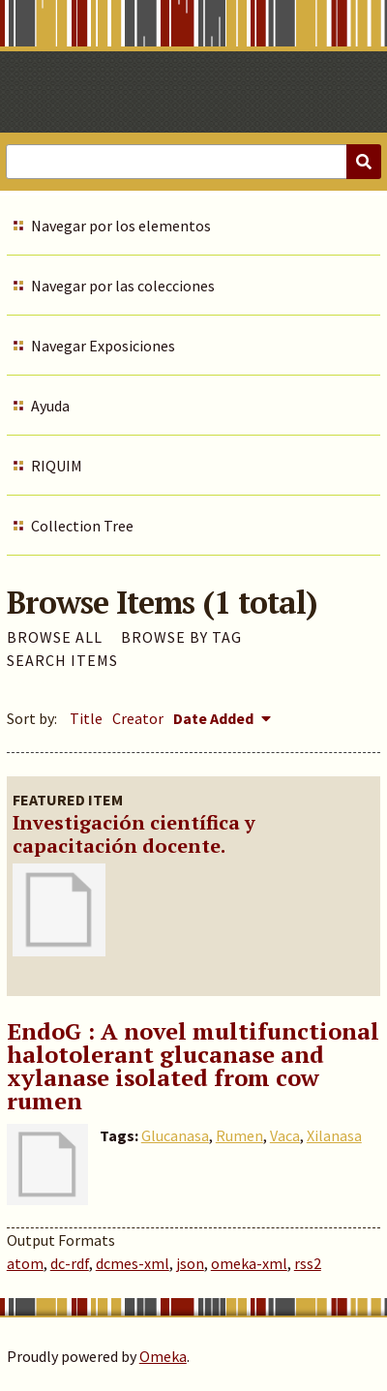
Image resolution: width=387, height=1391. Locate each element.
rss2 (307, 1263)
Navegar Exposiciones (103, 345)
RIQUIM (56, 465)
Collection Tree (82, 525)
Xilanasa (334, 1135)
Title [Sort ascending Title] (86, 718)
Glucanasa (175, 1135)
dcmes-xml (132, 1263)
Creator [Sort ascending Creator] (138, 718)
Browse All (55, 637)
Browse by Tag (181, 637)
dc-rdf (69, 1263)
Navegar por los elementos (121, 225)
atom (25, 1263)
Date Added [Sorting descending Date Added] (214, 718)
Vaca (285, 1135)
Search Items (62, 660)
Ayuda (50, 405)
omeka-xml (249, 1263)
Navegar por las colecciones (123, 285)
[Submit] (363, 161)
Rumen (239, 1135)
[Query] (193, 161)
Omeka (163, 1356)
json (190, 1263)
